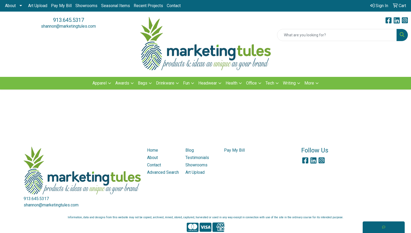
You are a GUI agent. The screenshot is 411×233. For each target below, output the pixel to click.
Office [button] (251, 83)
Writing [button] (289, 83)
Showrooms (86, 5)
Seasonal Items (115, 5)
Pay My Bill (61, 5)
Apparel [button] (99, 83)
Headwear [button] (207, 83)
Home (152, 150)
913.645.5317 (68, 20)
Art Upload (37, 5)
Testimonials (197, 157)
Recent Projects (148, 5)
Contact (174, 5)
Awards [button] (122, 83)
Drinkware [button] (165, 83)
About (10, 5)
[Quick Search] (337, 35)
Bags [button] (142, 83)
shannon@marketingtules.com (68, 26)
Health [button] (231, 83)
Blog (189, 150)
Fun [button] (186, 83)
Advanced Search (163, 172)
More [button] (309, 83)
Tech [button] (270, 83)
